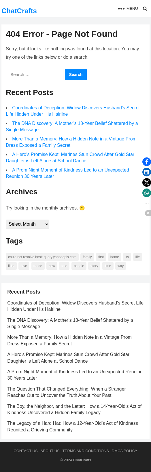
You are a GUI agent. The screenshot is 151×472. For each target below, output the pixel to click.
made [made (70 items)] (38, 266)
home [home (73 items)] (114, 257)
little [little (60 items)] (11, 266)
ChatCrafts (19, 11)
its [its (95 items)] (127, 257)
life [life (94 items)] (137, 257)
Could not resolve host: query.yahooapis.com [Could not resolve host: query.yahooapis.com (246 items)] (42, 257)
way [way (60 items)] (121, 266)
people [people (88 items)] (79, 266)
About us (50, 451)
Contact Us (25, 451)
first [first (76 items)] (101, 257)
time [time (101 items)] (108, 266)
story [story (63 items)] (94, 266)
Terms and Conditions (86, 451)
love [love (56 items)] (24, 266)
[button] (146, 161)
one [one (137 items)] (64, 266)
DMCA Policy (124, 451)
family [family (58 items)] (87, 257)
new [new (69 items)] (52, 266)
